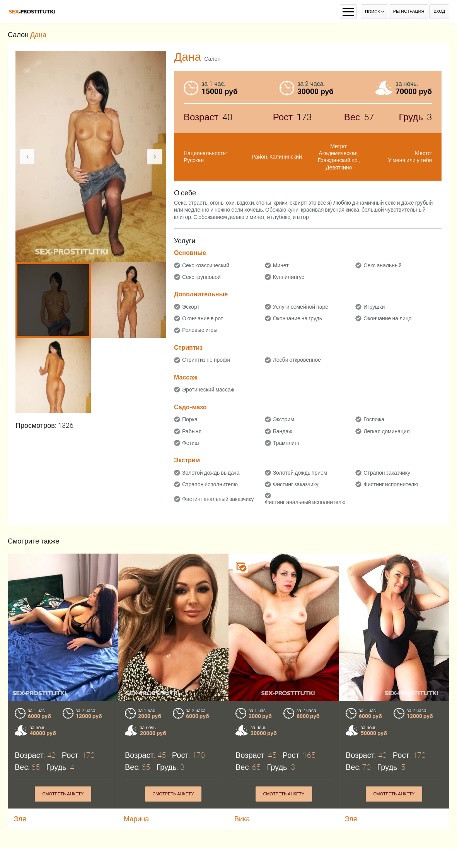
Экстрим (283, 419)
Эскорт (191, 307)
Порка (190, 419)
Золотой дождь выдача (210, 473)
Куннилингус (288, 277)
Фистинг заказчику (296, 484)
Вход (439, 11)
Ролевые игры (199, 330)
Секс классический (205, 265)
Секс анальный (382, 265)
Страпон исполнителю (210, 484)
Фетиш (190, 443)
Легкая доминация (386, 431)
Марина (136, 819)
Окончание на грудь (297, 318)
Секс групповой (201, 277)
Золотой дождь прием (300, 473)
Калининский (285, 157)
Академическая (338, 153)
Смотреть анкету (63, 794)
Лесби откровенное (297, 360)
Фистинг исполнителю (390, 484)
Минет (281, 265)
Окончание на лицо (387, 318)
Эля (20, 819)
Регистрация (409, 11)
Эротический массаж (208, 389)
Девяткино (339, 167)
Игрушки (374, 307)
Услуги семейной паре (300, 307)
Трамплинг (286, 443)
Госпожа (373, 419)
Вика (242, 819)
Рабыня (191, 431)
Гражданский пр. (338, 160)
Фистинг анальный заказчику (218, 499)
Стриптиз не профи (206, 360)
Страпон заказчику (386, 473)
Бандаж (282, 431)
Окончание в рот (202, 318)
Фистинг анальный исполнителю (305, 502)
